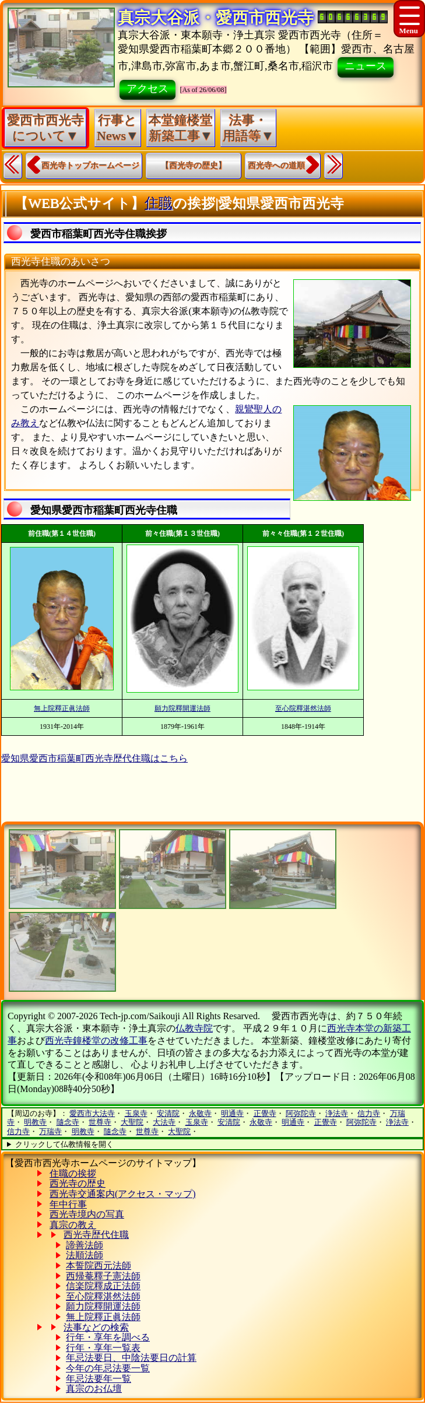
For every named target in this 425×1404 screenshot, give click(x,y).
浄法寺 (336, 1113)
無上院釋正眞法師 (62, 708)
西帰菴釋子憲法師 (103, 1276)
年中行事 (68, 1204)
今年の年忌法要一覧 (108, 1368)
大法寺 (164, 1122)
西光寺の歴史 (78, 1183)
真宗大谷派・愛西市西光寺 (216, 18)
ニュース (366, 66)
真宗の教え (73, 1225)
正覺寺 (265, 1113)
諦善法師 (84, 1245)
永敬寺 (200, 1113)
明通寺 (232, 1113)
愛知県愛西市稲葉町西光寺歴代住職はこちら (94, 758)
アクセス (147, 88)
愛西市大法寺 (92, 1113)
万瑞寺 (50, 1131)
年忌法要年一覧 (98, 1379)
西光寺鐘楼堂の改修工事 (96, 1040)
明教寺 (35, 1122)
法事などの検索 (96, 1327)
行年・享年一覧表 (103, 1348)
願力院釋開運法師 (182, 708)
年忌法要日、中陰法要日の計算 (131, 1358)
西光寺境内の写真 (87, 1214)
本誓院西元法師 (98, 1265)
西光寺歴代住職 (96, 1235)
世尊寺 (100, 1122)
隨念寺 (68, 1122)
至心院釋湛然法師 (303, 708)
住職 (159, 202)
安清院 (168, 1113)
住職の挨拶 (73, 1173)
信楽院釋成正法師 (103, 1286)
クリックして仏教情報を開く (64, 1144)
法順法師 (84, 1255)
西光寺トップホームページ (90, 165)
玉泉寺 (136, 1113)
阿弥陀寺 (301, 1113)
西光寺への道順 (276, 165)
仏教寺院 (194, 1028)
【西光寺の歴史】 (193, 165)
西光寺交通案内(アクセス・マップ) (123, 1194)
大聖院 (132, 1122)
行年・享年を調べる (108, 1337)
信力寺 (368, 1113)
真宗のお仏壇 (94, 1389)
